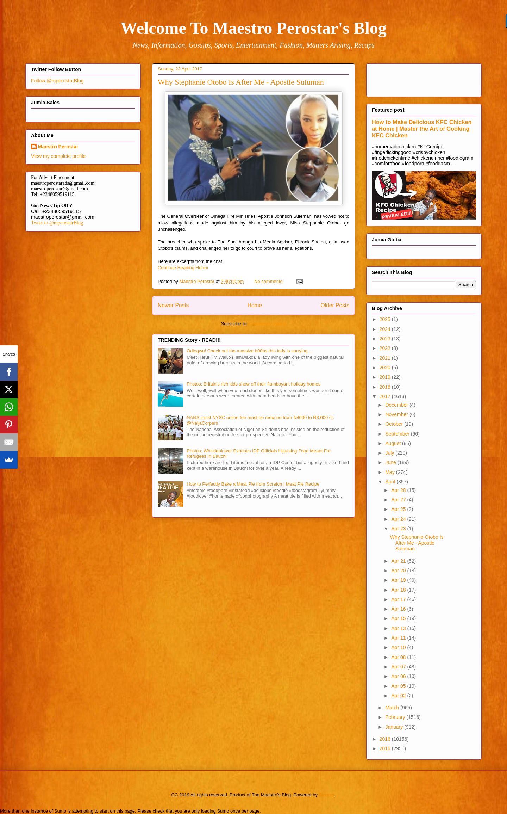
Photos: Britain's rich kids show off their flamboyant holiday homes (253, 384)
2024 (386, 329)
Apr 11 (399, 638)
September (398, 434)
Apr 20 (399, 570)
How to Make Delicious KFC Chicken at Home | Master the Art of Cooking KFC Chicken (422, 128)
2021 (386, 358)
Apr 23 (399, 528)
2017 (386, 396)
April (390, 482)
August (393, 443)
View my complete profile (58, 156)
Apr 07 (399, 667)
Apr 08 (399, 657)
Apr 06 (399, 676)
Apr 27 (399, 499)
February (395, 717)
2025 (386, 319)
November (397, 414)
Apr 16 (399, 609)
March (392, 707)
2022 (386, 348)
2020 (386, 367)
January (394, 727)
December (397, 405)
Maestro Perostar (58, 146)
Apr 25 (399, 509)
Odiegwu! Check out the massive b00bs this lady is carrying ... (250, 350)
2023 (386, 338)
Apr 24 (399, 519)
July (390, 453)
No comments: (269, 281)
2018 (386, 387)
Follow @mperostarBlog (57, 81)
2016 (386, 739)
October (394, 424)
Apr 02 (399, 695)
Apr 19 (399, 580)
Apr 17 (399, 599)
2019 (386, 377)
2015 (386, 748)
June (391, 462)
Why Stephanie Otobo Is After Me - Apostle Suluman (241, 82)
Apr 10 (399, 647)
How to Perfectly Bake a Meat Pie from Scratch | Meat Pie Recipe (253, 484)
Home (255, 305)
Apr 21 (399, 561)
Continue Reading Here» (183, 267)
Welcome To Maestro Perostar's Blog (253, 28)
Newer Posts (173, 305)
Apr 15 (399, 618)
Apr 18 (399, 590)
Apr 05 (399, 686)
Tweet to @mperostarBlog (57, 223)
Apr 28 (399, 490)
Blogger (326, 794)
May (390, 472)
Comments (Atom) (267, 323)
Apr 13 (399, 628)
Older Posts (335, 305)
